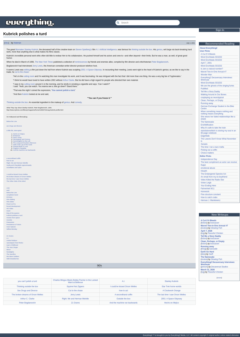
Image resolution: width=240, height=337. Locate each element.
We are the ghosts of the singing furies (217, 86)
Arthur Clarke (68, 80)
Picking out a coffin (209, 150)
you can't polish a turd (27, 281)
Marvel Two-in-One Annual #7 (213, 72)
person (204, 267)
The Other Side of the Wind (16, 181)
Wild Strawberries (13, 259)
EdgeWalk (205, 136)
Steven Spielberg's (84, 49)
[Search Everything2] (147, 22)
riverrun (17, 43)
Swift (211, 254)
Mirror (9, 249)
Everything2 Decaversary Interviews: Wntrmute (218, 263)
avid (8, 190)
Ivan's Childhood (12, 245)
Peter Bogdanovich (160, 62)
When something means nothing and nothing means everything (216, 112)
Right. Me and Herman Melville (17, 163)
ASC (8, 188)
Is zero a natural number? (212, 69)
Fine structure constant (211, 194)
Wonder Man (206, 74)
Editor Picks (205, 156)
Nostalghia (10, 252)
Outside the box (123, 299)
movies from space (13, 218)
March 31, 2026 (208, 270)
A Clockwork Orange (171, 290)
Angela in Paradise (19, 148)
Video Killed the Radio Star (212, 180)
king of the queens (13, 213)
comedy (78, 102)
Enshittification (207, 125)
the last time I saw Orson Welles (18, 179)
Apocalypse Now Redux (15, 243)
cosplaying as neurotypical (212, 97)
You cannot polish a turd (63, 90)
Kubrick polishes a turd (14, 215)
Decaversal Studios (219, 267)
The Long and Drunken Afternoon (24, 143)
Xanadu (204, 144)
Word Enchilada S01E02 (211, 57)
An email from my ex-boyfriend (214, 177)
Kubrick (25, 94)
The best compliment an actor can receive (219, 162)
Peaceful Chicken (215, 233)
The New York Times (44, 62)
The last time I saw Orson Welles (171, 294)
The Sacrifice (11, 254)
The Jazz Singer (12, 247)
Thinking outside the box (17, 102)
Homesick (205, 191)
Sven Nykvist (11, 227)
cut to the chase (22, 72)
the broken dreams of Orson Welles (19, 176)
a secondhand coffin (14, 158)
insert (8, 211)
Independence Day (209, 159)
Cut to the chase (75, 290)
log (202, 233)
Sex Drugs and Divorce (27, 290)
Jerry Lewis (38, 66)
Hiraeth (204, 171)
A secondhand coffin (123, 294)
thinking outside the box (142, 49)
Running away (207, 103)
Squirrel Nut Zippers (75, 286)
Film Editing (11, 199)
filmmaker (19, 49)
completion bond (12, 195)
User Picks (205, 51)
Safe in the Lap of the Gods (22, 145)
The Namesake (207, 122)
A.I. (8, 238)
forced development (13, 206)
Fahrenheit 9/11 (207, 188)
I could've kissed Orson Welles (17, 174)
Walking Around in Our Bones (213, 94)
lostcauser (214, 223)
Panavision (10, 222)
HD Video (10, 208)
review (204, 228)
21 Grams (10, 236)
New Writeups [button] (220, 214)
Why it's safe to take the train (213, 128)
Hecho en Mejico (19, 134)
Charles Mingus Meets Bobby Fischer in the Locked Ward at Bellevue (75, 281)
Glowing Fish (216, 228)
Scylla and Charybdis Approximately (19, 165)
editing (27, 70)
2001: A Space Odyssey (91, 70)
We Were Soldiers (13, 256)
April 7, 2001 (206, 63)
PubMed (204, 89)
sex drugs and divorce (14, 126)
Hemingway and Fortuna (21, 139)
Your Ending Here (208, 185)
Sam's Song (17, 137)
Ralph (203, 165)
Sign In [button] (220, 30)
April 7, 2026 (206, 231)
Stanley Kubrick (31, 49)
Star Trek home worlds (171, 286)
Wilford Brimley (12, 229)
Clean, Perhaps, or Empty (212, 100)
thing (203, 249)
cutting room (28, 76)
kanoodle (213, 249)
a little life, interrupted (14, 130)
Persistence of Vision (14, 224)
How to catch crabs (209, 197)
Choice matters (207, 153)
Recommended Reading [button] (219, 43)
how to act (10, 160)
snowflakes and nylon (14, 167)
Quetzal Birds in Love (20, 146)
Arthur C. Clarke (27, 299)
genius (159, 49)
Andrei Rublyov (12, 240)
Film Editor (10, 202)
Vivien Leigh (206, 183)
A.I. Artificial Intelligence (106, 49)
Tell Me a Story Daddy (210, 91)
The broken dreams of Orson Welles (27, 294)
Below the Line (12, 121)
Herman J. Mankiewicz (210, 200)
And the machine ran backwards (24, 150)
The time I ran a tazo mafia (212, 147)
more (219, 278)
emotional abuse (208, 168)
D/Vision (9, 197)
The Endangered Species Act (213, 174)
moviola (9, 220)
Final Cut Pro (11, 204)
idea (6, 43)
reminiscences (81, 62)
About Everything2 (208, 48)
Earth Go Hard (207, 252)
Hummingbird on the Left (21, 141)
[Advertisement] (120, 8)
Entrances (16, 136)
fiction (203, 223)
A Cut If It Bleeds (208, 54)
